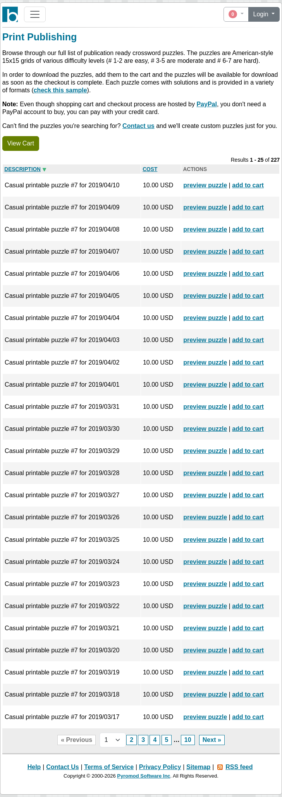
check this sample (60, 90)
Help (34, 767)
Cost (150, 169)
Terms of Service (109, 767)
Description (22, 169)
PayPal (206, 104)
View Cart (20, 143)
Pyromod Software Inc (143, 776)
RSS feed (239, 767)
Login (261, 14)
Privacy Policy (160, 767)
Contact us (138, 126)
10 (187, 739)
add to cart (248, 185)
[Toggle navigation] (35, 14)
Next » (212, 739)
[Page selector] (113, 740)
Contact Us (62, 767)
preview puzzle (205, 185)
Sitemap (198, 767)
